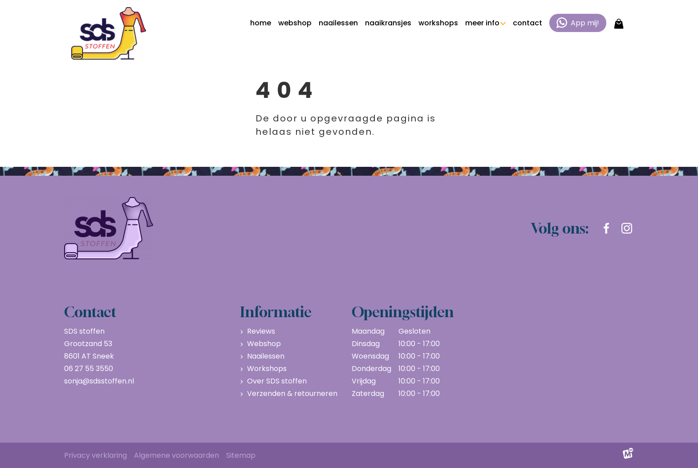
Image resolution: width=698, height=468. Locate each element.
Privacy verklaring (95, 455)
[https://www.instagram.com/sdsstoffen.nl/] (627, 228)
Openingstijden (403, 311)
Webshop (264, 344)
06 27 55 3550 (88, 368)
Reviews (261, 331)
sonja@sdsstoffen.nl (99, 381)
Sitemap (241, 455)
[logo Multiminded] (628, 455)
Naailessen (265, 356)
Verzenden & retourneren (292, 393)
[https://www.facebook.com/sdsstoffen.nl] (606, 228)
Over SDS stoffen (277, 381)
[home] (108, 33)
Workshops (267, 368)
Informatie (276, 311)
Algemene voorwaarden (176, 455)
